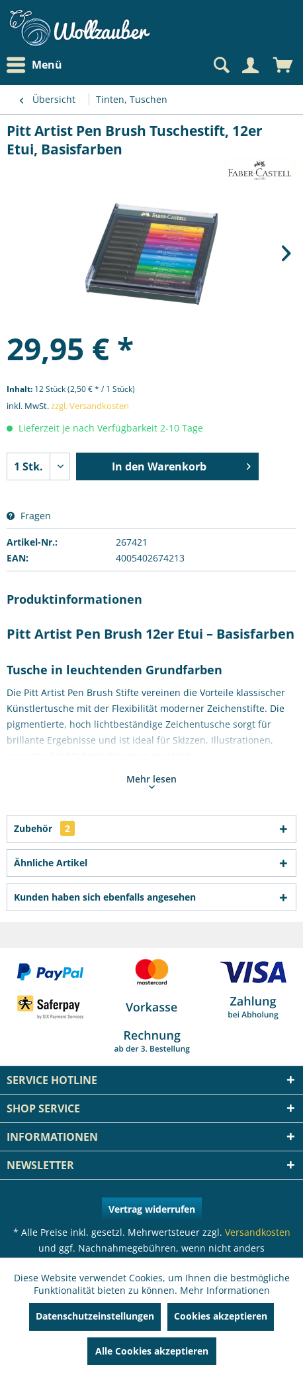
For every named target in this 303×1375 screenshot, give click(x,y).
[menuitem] (38, 65)
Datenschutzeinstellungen (95, 1316)
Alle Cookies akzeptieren (151, 1351)
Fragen (29, 515)
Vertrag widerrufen (151, 1209)
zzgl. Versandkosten (90, 406)
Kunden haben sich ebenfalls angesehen (105, 897)
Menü (34, 65)
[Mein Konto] (250, 65)
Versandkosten (257, 1232)
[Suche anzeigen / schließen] (220, 65)
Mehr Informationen (225, 1290)
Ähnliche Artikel (50, 862)
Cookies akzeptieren (220, 1316)
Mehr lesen (151, 780)
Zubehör (44, 828)
